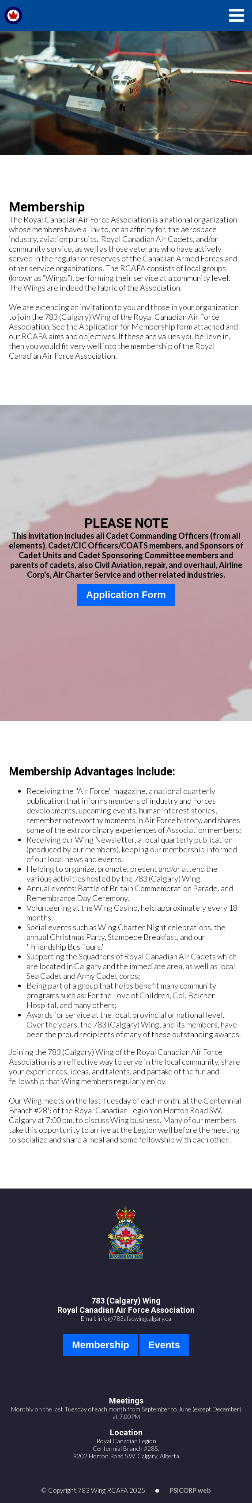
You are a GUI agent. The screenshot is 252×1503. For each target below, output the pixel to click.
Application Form (126, 594)
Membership (100, 1344)
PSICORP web (190, 1490)
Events (164, 1344)
